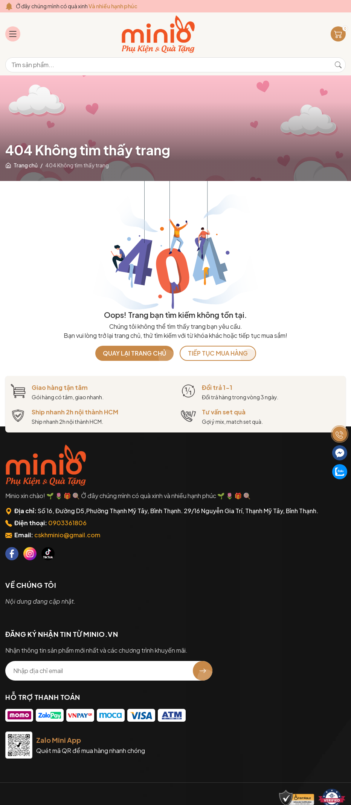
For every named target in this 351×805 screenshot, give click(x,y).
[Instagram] (30, 553)
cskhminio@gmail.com (67, 535)
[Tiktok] (48, 553)
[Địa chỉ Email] (108, 671)
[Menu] (12, 33)
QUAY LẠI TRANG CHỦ (134, 353)
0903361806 (67, 523)
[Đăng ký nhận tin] (202, 671)
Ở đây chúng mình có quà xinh (76, 6)
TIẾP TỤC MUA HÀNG (218, 353)
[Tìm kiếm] (338, 64)
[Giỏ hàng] (338, 33)
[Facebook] (11, 553)
